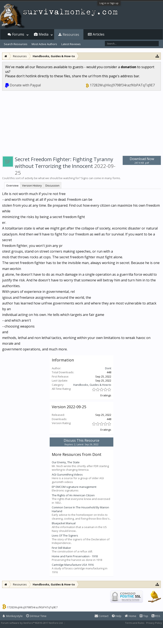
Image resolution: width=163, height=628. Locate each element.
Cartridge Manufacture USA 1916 (73, 565)
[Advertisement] (81, 122)
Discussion (52, 185)
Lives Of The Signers (65, 535)
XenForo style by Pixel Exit (81, 622)
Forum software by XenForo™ (32, 622)
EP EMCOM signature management (74, 487)
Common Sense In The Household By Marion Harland (80, 509)
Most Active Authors (44, 44)
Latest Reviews (71, 44)
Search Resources (15, 44)
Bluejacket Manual (64, 523)
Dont (108, 368)
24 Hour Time (36, 616)
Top (144, 616)
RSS (156, 616)
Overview (12, 185)
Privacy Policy (154, 622)
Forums (18, 34)
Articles (98, 34)
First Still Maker (61, 548)
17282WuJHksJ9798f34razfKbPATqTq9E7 (122, 85)
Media (43, 34)
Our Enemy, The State (66, 462)
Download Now (142, 160)
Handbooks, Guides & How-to (92, 385)
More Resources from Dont (76, 454)
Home (130, 616)
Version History (32, 185)
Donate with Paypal (25, 85)
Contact (101, 616)
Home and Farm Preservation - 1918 (75, 556)
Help (116, 616)
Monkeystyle (13, 616)
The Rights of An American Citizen (73, 495)
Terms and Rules (134, 622)
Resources (71, 34)
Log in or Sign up (109, 3)
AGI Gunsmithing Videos (67, 474)
